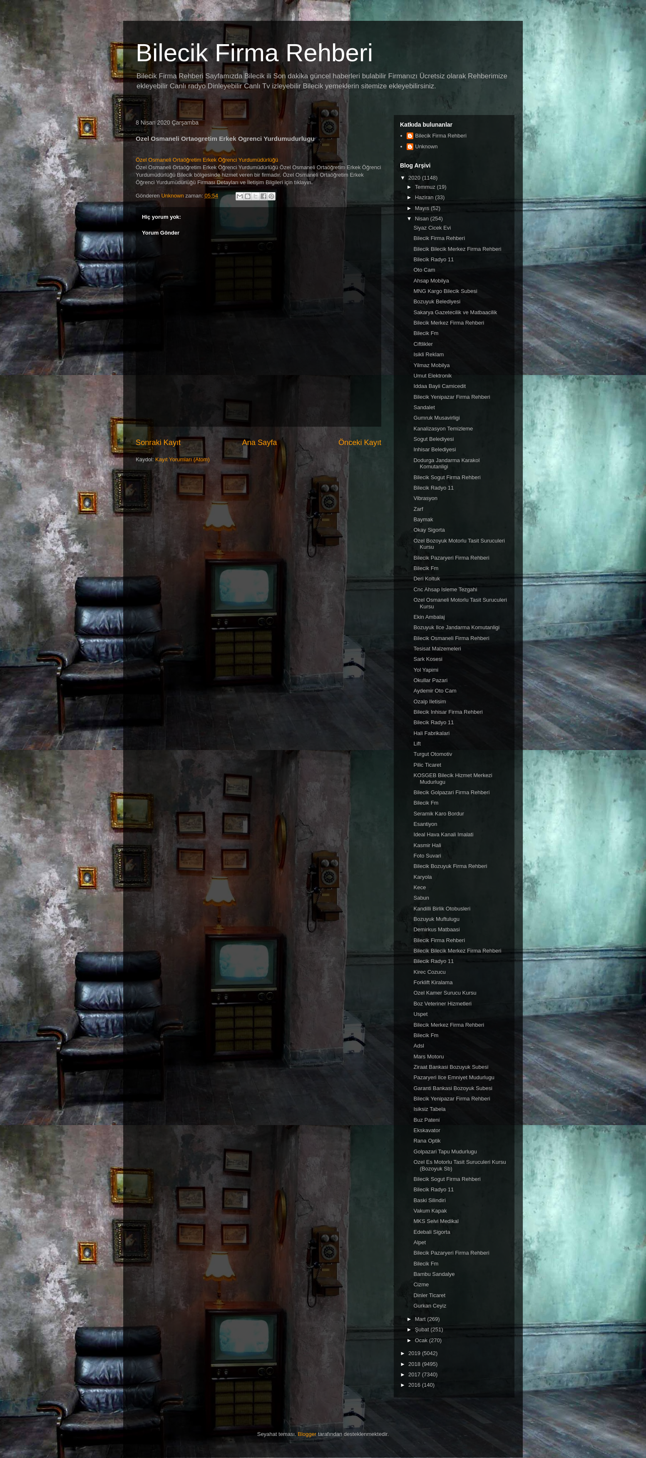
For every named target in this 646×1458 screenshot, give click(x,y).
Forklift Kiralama (432, 982)
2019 (415, 1353)
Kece (419, 887)
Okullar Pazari (430, 680)
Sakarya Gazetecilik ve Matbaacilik (455, 312)
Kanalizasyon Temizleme (443, 428)
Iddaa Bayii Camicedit (439, 386)
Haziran (425, 197)
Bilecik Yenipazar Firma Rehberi (451, 397)
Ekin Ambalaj (429, 617)
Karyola (422, 877)
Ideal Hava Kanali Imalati (443, 834)
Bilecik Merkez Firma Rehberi (448, 323)
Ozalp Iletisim (429, 701)
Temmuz (426, 187)
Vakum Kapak (430, 1211)
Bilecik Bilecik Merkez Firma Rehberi (457, 249)
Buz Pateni (426, 1120)
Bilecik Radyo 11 (433, 259)
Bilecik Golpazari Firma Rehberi (451, 792)
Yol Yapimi (425, 670)
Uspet (420, 1014)
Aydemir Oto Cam (434, 691)
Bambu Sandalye (434, 1274)
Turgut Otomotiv (432, 754)
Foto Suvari (427, 856)
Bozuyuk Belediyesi (436, 301)
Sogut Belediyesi (433, 439)
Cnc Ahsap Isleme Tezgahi (445, 589)
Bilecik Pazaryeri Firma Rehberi (451, 558)
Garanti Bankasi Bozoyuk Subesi (452, 1088)
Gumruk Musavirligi (436, 418)
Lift (416, 743)
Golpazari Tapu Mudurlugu (445, 1151)
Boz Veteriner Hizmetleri (442, 1003)
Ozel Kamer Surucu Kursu (444, 993)
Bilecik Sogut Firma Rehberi (446, 477)
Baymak (423, 519)
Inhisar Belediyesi (434, 449)
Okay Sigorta (429, 530)
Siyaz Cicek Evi (432, 228)
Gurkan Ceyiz (429, 1306)
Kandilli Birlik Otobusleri (441, 908)
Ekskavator (426, 1130)
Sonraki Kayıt (158, 442)
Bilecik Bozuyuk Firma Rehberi (450, 866)
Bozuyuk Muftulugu (436, 919)
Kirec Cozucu (429, 972)
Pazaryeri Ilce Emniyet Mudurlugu (453, 1077)
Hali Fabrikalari (431, 733)
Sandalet (424, 407)
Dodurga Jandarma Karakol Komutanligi (446, 463)
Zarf (418, 509)
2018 (415, 1364)
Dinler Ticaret (429, 1295)
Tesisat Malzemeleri (437, 648)
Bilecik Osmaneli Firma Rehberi (451, 638)
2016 (415, 1385)
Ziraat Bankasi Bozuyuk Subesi (450, 1067)
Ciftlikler (422, 344)
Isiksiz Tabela (429, 1109)
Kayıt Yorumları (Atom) (182, 459)
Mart (421, 1319)
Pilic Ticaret (427, 765)
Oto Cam (424, 270)
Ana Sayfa (259, 442)
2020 (415, 178)
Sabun (421, 898)
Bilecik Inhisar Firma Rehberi (447, 712)
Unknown (426, 146)
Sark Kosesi (427, 659)
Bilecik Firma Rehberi (254, 53)
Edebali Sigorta (431, 1232)
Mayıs (423, 208)
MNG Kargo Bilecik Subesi (445, 291)
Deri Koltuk (426, 578)
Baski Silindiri (429, 1200)
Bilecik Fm (425, 333)
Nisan (422, 218)
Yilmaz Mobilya (431, 365)
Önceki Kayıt (359, 442)
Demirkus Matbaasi (436, 929)
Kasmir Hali (427, 845)
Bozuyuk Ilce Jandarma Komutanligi (456, 627)
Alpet (419, 1242)
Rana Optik (426, 1141)
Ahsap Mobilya (431, 281)
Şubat (423, 1329)
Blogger (307, 1434)
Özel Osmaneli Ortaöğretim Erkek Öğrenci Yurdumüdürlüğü (207, 160)
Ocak (422, 1340)
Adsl (418, 1046)
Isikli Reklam (428, 354)
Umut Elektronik (432, 376)
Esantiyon (425, 824)
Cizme (421, 1284)
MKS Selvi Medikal (435, 1221)
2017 (415, 1374)
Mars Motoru (428, 1056)
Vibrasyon (425, 498)
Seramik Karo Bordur (438, 813)
